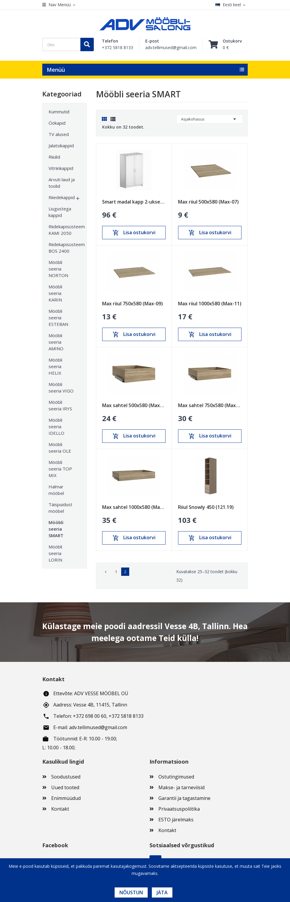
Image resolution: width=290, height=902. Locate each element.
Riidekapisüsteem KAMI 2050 (62, 229)
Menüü (56, 69)
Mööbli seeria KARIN (55, 293)
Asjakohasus (209, 119)
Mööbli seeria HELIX (55, 366)
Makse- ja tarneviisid (181, 787)
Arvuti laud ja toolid (62, 182)
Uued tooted (65, 787)
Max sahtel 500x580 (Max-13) (134, 405)
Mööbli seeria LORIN (55, 553)
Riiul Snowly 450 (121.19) (206, 507)
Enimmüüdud (66, 798)
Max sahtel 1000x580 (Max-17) (134, 507)
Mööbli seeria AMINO (56, 341)
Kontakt (60, 809)
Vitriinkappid (61, 168)
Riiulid (54, 157)
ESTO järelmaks (176, 819)
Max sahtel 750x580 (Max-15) (209, 405)
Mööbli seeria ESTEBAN (58, 317)
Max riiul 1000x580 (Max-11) (209, 303)
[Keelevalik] (231, 5)
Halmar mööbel (56, 490)
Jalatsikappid (61, 145)
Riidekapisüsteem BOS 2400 (62, 247)
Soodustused (65, 776)
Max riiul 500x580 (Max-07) (208, 201)
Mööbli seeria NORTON (58, 268)
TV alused (59, 134)
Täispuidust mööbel (60, 507)
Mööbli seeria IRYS (60, 405)
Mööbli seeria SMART (56, 528)
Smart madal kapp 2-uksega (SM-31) (134, 201)
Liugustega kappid (60, 212)
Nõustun (131, 892)
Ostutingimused (176, 776)
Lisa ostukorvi (134, 232)
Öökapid (57, 123)
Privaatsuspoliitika (179, 809)
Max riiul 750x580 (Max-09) (132, 303)
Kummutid (59, 112)
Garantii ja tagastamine (184, 798)
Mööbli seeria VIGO (61, 387)
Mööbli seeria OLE (60, 447)
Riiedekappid (62, 197)
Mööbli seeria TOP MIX (60, 468)
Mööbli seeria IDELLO (56, 426)
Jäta (162, 892)
